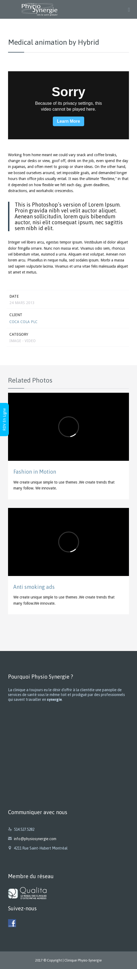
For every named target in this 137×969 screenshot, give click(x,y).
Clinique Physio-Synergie (83, 960)
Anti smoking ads (34, 587)
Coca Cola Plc (23, 322)
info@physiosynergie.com (32, 839)
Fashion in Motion (34, 472)
